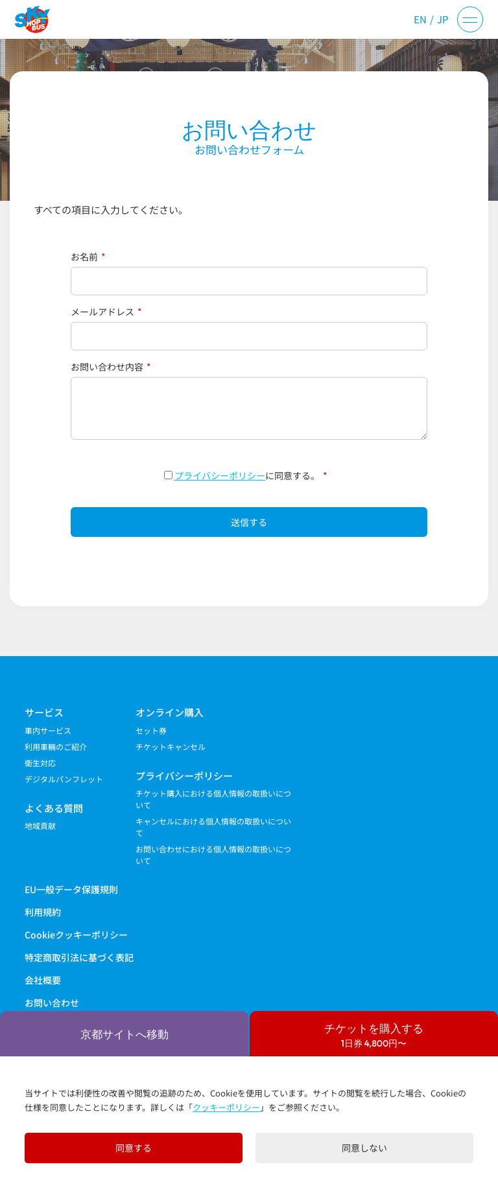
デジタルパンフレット (64, 778)
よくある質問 (54, 808)
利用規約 (43, 911)
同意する (133, 1147)
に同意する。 (245, 475)
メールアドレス (106, 311)
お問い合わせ (52, 1002)
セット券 (151, 730)
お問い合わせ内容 (111, 366)
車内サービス (48, 730)
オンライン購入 (170, 712)
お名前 (88, 256)
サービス (44, 712)
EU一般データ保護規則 (71, 889)
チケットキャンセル (171, 746)
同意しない (364, 1147)
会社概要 (43, 979)
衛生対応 (40, 762)
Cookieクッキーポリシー (76, 934)
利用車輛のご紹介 (56, 746)
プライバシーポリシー (219, 475)
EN (420, 19)
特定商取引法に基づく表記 (79, 957)
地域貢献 (40, 825)
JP (443, 19)
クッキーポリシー (226, 1107)
